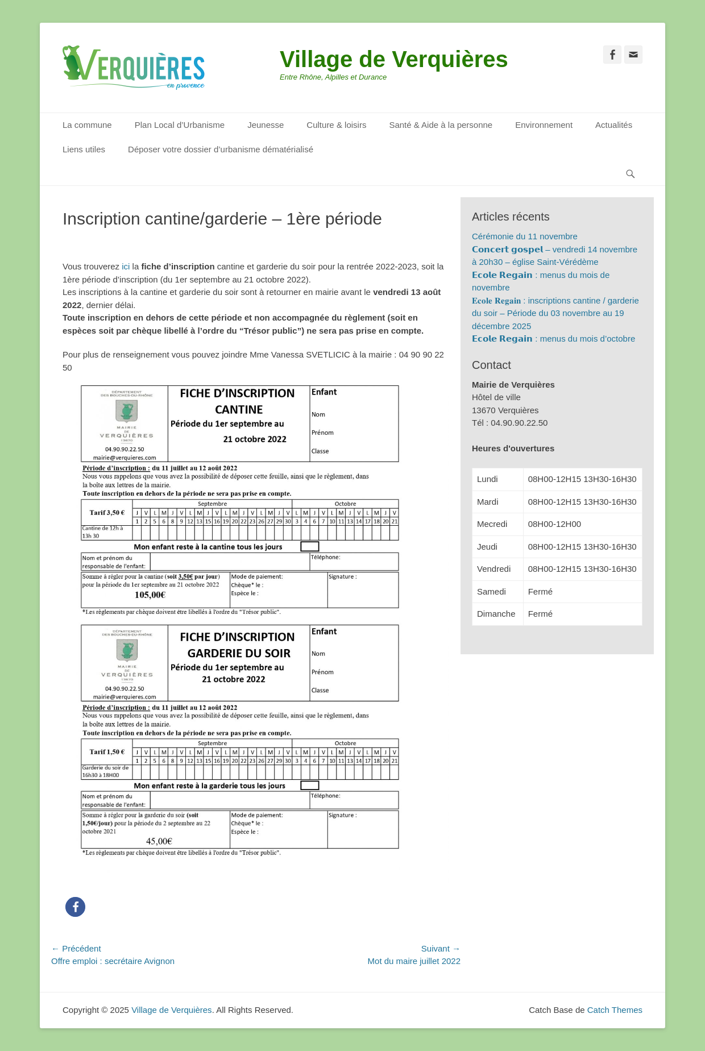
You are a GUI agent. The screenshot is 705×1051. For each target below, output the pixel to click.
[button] (75, 907)
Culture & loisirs (336, 125)
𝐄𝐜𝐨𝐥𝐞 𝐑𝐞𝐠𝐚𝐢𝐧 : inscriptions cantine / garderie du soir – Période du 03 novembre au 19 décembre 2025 (555, 313)
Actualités (613, 125)
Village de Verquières (394, 59)
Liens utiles (84, 149)
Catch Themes (614, 1010)
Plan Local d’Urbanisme (180, 125)
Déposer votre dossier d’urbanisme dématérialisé (220, 149)
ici (126, 266)
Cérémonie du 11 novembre (525, 236)
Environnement (544, 125)
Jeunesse (265, 125)
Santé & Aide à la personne (440, 125)
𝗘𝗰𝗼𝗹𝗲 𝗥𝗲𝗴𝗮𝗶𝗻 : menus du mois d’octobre (553, 338)
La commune (87, 125)
